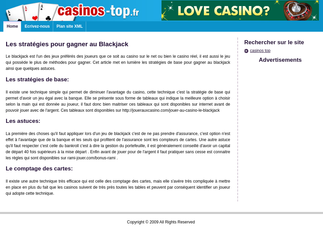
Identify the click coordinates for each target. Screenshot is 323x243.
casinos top (260, 50)
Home (12, 26)
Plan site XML (70, 26)
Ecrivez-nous (37, 26)
